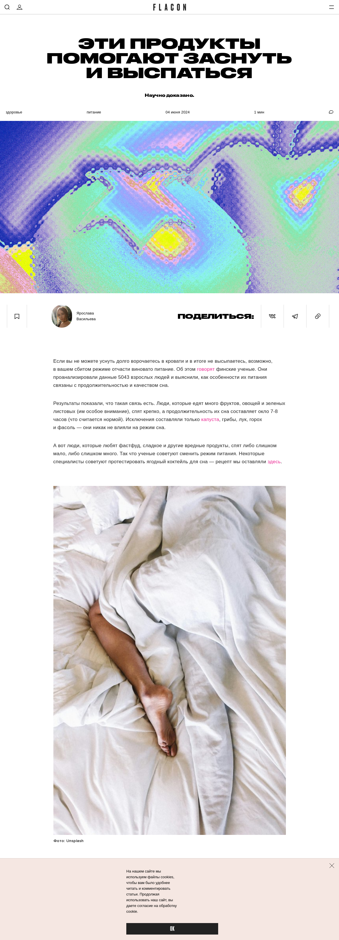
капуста (210, 419)
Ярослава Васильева (86, 316)
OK (172, 929)
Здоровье (14, 112)
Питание (94, 112)
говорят (206, 369)
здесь (274, 461)
